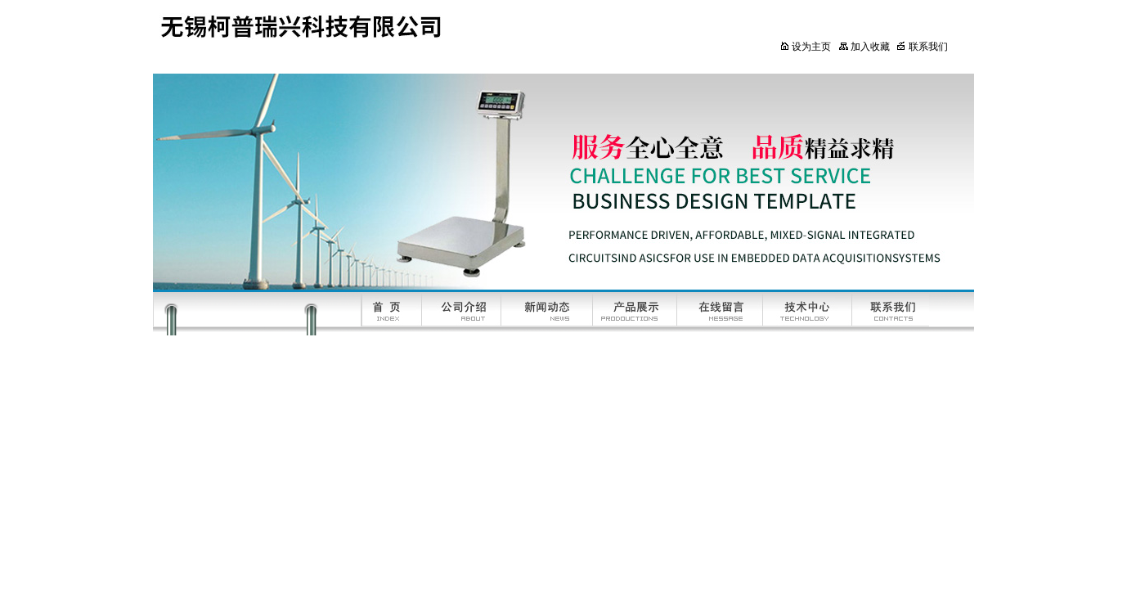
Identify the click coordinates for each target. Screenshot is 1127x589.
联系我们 (922, 46)
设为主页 (805, 46)
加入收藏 (864, 46)
